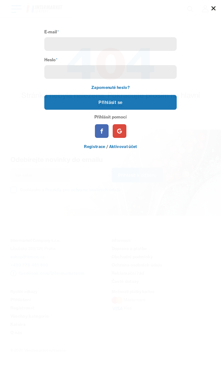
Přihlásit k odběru (137, 175)
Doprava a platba (129, 248)
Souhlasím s (70, 189)
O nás (16, 332)
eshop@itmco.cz (27, 256)
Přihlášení (20, 299)
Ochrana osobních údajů (137, 265)
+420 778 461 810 (29, 265)
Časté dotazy (125, 281)
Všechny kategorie (29, 316)
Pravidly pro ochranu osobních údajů (83, 189)
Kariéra (18, 324)
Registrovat (22, 308)
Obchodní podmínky (132, 256)
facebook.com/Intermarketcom (52, 273)
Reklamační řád (128, 273)
